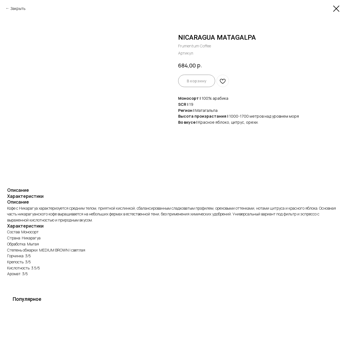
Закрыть (18, 8)
